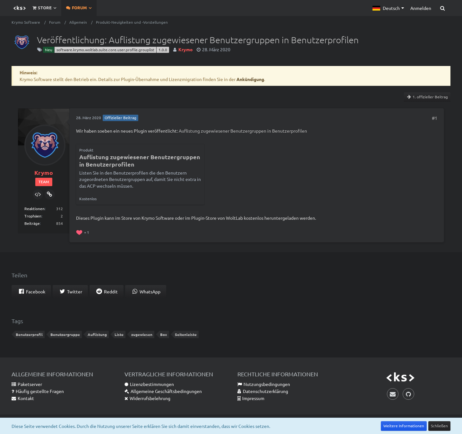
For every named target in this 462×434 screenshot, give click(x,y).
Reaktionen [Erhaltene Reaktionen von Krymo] (34, 208)
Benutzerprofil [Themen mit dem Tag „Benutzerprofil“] (29, 334)
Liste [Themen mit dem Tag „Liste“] (119, 334)
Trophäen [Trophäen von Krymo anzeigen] (32, 215)
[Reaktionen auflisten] (83, 232)
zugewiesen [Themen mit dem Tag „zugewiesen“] (141, 334)
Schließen (439, 425)
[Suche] (442, 8)
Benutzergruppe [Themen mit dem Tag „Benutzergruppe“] (65, 334)
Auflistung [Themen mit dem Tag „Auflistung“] (97, 334)
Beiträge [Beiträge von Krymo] (32, 223)
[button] (388, 8)
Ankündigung (250, 79)
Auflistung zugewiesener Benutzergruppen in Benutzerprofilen (243, 131)
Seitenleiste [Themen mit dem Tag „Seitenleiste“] (186, 334)
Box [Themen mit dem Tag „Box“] (163, 334)
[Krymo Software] (20, 8)
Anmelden (420, 8)
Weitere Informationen (403, 425)
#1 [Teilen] (434, 118)
